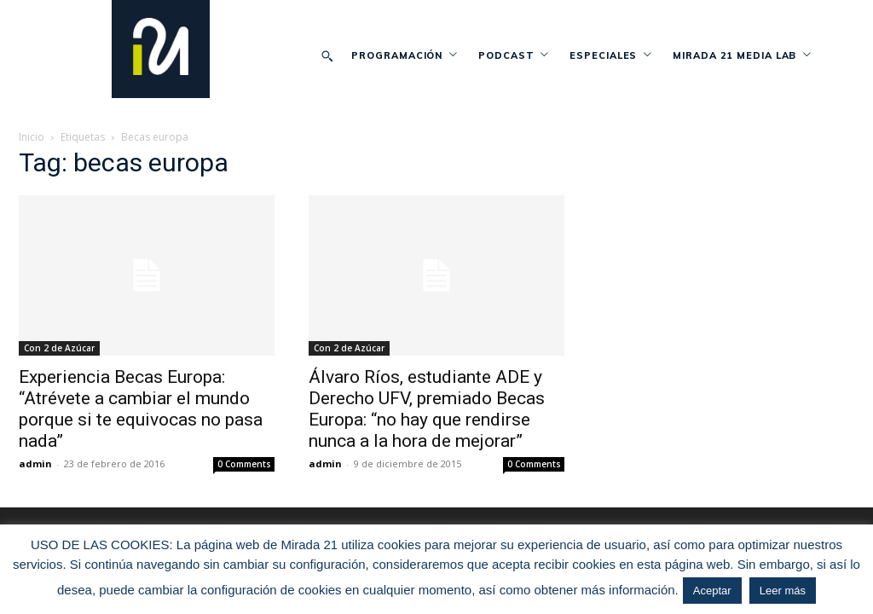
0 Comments (244, 464)
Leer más (783, 590)
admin (35, 463)
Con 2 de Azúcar (59, 348)
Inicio (31, 137)
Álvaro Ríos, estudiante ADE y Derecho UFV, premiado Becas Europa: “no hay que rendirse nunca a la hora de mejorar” (427, 409)
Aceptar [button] (712, 590)
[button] (326, 55)
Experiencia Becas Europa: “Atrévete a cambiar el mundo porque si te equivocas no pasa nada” (141, 409)
